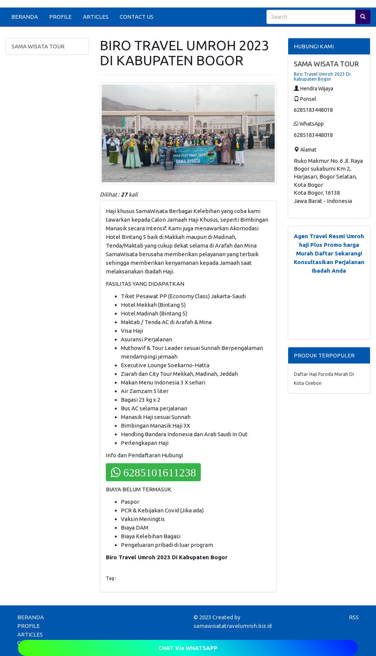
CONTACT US (136, 17)
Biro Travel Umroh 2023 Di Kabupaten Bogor (322, 76)
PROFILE (60, 17)
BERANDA (24, 17)
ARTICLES (95, 17)
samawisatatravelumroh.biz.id (233, 626)
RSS (354, 617)
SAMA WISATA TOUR (38, 46)
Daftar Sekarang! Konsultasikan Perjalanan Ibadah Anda (329, 262)
